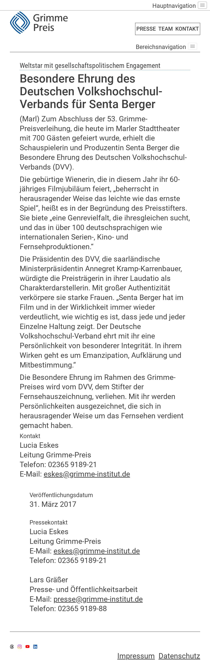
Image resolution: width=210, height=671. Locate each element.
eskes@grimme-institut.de (87, 474)
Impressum (136, 656)
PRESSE (146, 29)
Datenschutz (179, 656)
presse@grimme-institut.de (98, 599)
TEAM (165, 29)
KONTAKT (187, 29)
